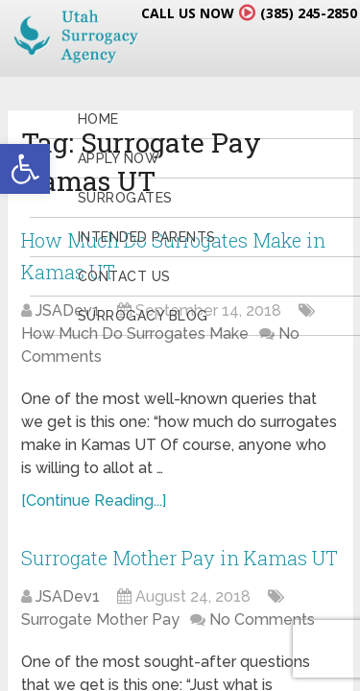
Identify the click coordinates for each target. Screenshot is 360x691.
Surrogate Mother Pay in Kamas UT (179, 557)
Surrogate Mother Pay (100, 619)
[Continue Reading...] (93, 500)
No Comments (262, 619)
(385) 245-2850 (308, 13)
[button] (25, 169)
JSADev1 (68, 596)
